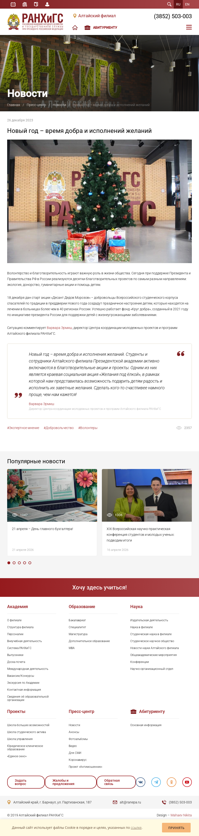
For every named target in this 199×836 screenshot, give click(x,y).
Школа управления (20, 739)
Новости (59, 105)
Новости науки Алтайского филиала (154, 648)
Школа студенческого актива (26, 732)
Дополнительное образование (89, 641)
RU (178, 4)
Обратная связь (112, 782)
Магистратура (78, 634)
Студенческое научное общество (152, 641)
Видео (73, 746)
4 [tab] (24, 562)
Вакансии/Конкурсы (20, 676)
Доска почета (16, 662)
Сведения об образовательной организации (28, 698)
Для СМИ (75, 753)
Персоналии (15, 634)
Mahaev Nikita (181, 815)
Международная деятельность (27, 669)
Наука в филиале (141, 627)
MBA (72, 648)
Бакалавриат (77, 620)
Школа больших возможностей (28, 725)
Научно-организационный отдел (151, 669)
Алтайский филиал (97, 15)
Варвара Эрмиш (59, 328)
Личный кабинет (47, 4)
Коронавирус (78, 760)
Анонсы (74, 732)
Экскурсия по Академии (23, 682)
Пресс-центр (36, 105)
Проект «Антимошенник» (85, 766)
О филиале (14, 620)
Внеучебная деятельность (24, 641)
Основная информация (146, 725)
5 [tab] (29, 562)
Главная (13, 105)
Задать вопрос (20, 782)
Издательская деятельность (149, 620)
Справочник (36, 4)
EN (187, 4)
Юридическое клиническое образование (25, 747)
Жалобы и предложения (63, 782)
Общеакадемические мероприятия (153, 655)
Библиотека (25, 4)
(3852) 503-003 (173, 16)
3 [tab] (19, 562)
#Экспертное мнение (23, 427)
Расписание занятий (13, 4)
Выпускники (15, 655)
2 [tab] (14, 562)
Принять (176, 827)
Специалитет (77, 627)
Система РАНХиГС (19, 648)
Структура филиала (20, 627)
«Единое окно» (16, 756)
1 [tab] (8, 562)
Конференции (139, 662)
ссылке (136, 827)
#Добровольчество (59, 427)
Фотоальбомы (78, 739)
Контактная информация (24, 689)
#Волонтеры (88, 427)
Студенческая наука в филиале (151, 634)
